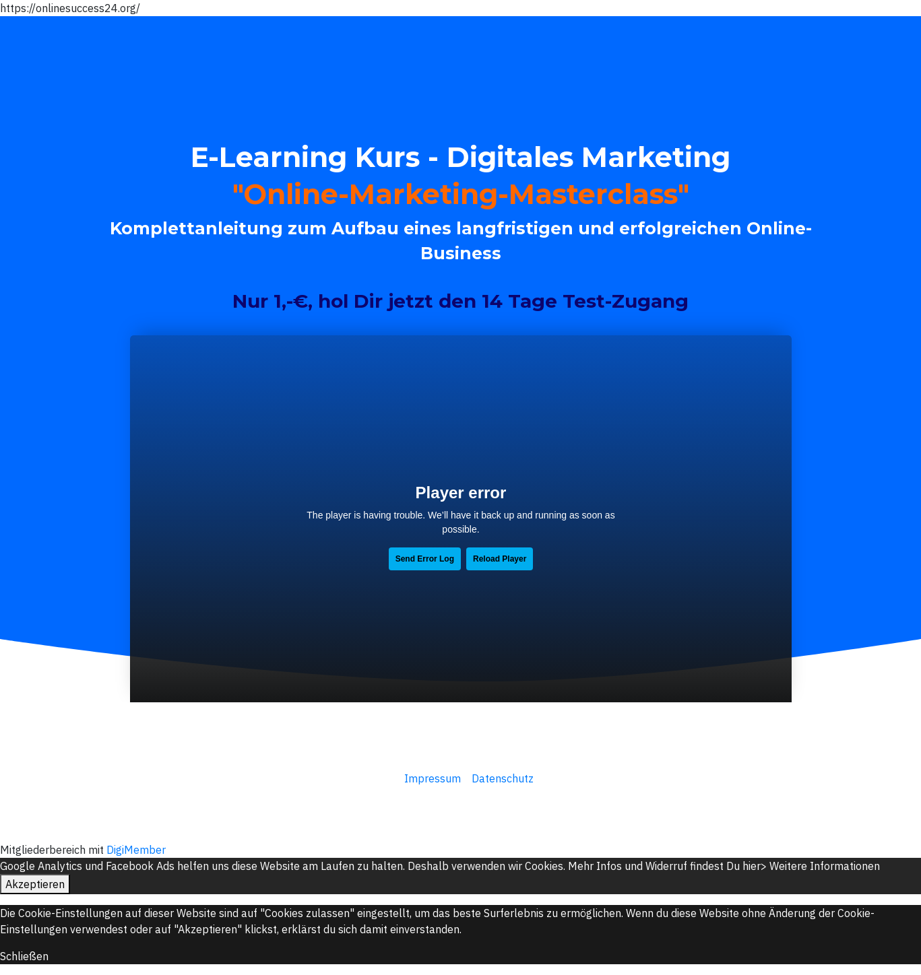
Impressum (431, 778)
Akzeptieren (35, 884)
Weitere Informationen (824, 866)
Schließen (24, 956)
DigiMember (136, 849)
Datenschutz (503, 778)
